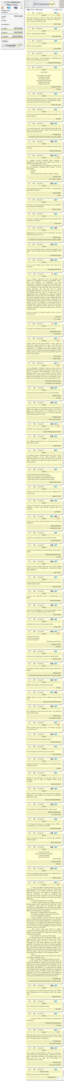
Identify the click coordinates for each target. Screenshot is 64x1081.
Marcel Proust (56, 209)
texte (4, 20)
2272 (29, 722)
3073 (29, 1030)
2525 (29, 773)
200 (29, 123)
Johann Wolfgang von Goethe (52, 432)
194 (29, 109)
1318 (29, 591)
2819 (29, 833)
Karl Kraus (58, 223)
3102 (29, 1048)
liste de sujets (18, 16)
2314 (29, 734)
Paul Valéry (57, 572)
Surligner (5, 41)
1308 (29, 469)
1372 (29, 619)
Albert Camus (57, 395)
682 (29, 244)
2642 (29, 1069)
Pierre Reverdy (56, 36)
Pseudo (58, 557)
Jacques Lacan (56, 496)
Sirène (59, 195)
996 (29, 363)
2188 (29, 706)
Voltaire (58, 119)
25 (28, 28)
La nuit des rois (56, 814)
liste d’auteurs (18, 28)
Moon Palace (57, 358)
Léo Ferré (58, 317)
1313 (29, 532)
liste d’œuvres (18, 32)
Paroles (58, 89)
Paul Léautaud (56, 754)
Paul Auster (57, 356)
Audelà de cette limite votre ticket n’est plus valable (45, 137)
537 (29, 199)
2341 (29, 746)
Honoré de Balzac (55, 600)
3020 (29, 1013)
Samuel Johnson (56, 540)
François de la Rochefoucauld (52, 702)
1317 (29, 577)
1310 (29, 500)
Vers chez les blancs (54, 419)
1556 (29, 651)
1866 (29, 663)
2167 (29, 692)
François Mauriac (55, 742)
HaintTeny (57, 627)
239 (29, 141)
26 (28, 41)
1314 (29, 545)
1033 (29, 387)
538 (29, 213)
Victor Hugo (57, 24)
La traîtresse (57, 334)
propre (44, 1071)
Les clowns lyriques (55, 179)
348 (29, 155)
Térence (58, 688)
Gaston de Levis (56, 105)
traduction (6, 24)
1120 (29, 436)
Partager (38, 13)
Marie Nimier (57, 193)
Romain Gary (57, 134)
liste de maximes (17, 36)
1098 (29, 402)
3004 (29, 1001)
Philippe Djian (57, 417)
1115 (29, 424)
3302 (29, 274)
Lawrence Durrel (56, 784)
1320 (29, 605)
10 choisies (12, 2)
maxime (5, 36)
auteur (5, 28)
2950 (29, 882)
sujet (4, 16)
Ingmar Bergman (56, 526)
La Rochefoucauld (55, 255)
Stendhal (58, 1009)
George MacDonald (55, 482)
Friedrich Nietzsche (55, 151)
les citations (12, 5)
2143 (29, 680)
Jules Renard (57, 614)
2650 (29, 788)
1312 (29, 516)
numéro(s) (4, 12)
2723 (29, 804)
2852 (29, 847)
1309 (29, 486)
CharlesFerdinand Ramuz (53, 800)
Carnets (58, 398)
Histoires (58, 646)
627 (29, 227)
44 (28, 67)
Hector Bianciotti (56, 842)
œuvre (5, 32)
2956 (29, 985)
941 (29, 323)
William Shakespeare (54, 812)
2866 (29, 868)
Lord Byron (57, 512)
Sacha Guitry (57, 446)
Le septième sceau (55, 528)
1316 (29, 561)
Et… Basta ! (57, 319)
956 (29, 338)
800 (29, 260)
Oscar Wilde (57, 49)
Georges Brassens (55, 331)
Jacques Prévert (56, 87)
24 (28, 13)
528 (29, 183)
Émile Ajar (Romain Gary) (53, 381)
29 (28, 53)
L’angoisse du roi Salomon (53, 383)
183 (29, 93)
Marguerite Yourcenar (54, 1077)
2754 (29, 819)
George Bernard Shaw (54, 63)
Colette (58, 768)
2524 (29, 759)
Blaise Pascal (57, 659)
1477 (29, 631)
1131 (29, 450)
